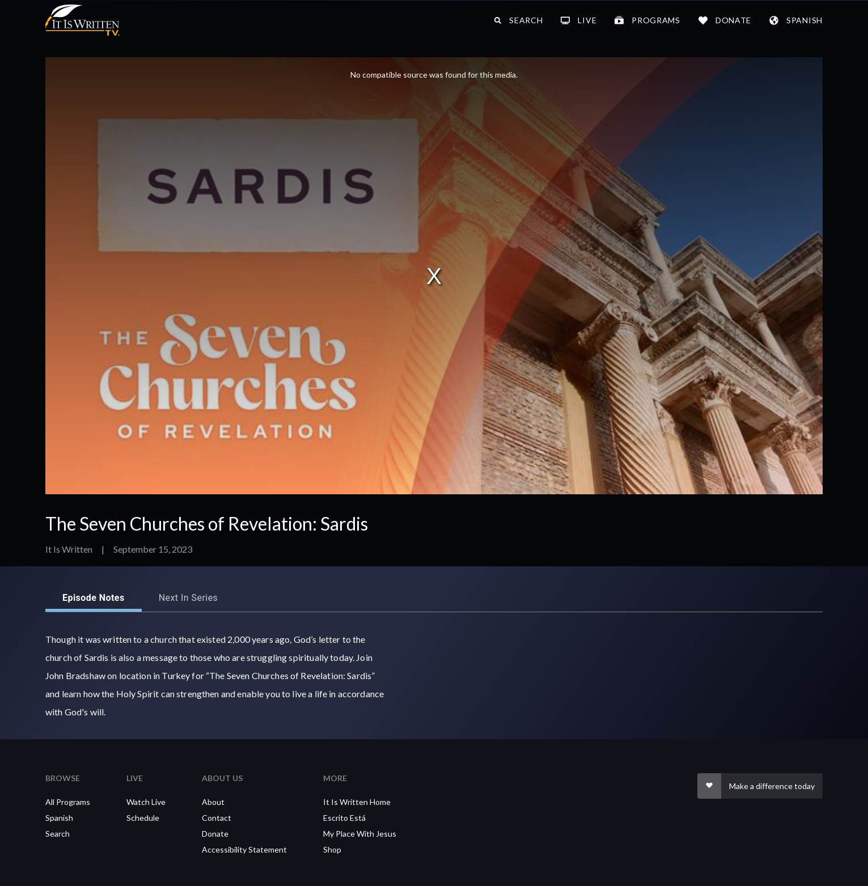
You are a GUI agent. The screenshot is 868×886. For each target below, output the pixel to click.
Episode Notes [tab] (93, 598)
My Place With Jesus (359, 833)
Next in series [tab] (188, 598)
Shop (332, 849)
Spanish (59, 818)
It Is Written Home (357, 802)
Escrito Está (344, 818)
